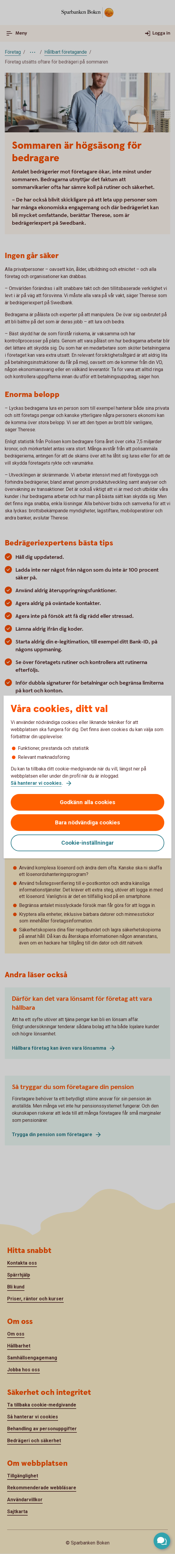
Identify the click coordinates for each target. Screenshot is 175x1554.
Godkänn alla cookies (87, 802)
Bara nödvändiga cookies (87, 822)
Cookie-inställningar (87, 842)
